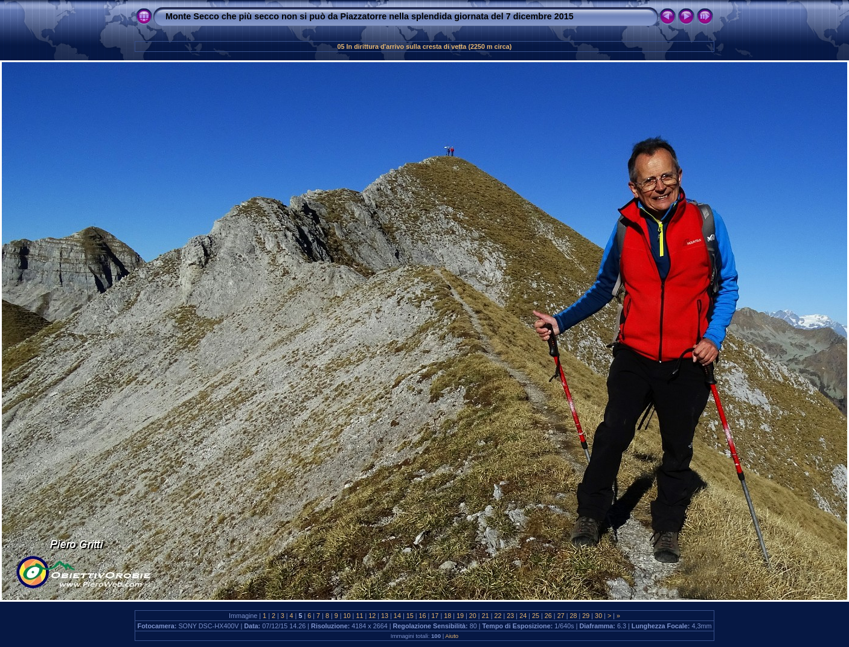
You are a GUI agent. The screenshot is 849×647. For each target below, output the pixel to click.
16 (422, 615)
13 (384, 615)
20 (472, 615)
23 (510, 615)
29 (585, 615)
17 (434, 615)
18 (447, 615)
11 (359, 615)
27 (561, 615)
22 (498, 615)
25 (535, 615)
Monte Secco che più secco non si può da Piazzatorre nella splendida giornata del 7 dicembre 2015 (369, 16)
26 (548, 615)
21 (485, 615)
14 (397, 615)
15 (410, 615)
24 (522, 615)
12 (372, 615)
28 (573, 615)
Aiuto (451, 636)
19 (460, 615)
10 (347, 615)
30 (598, 615)
